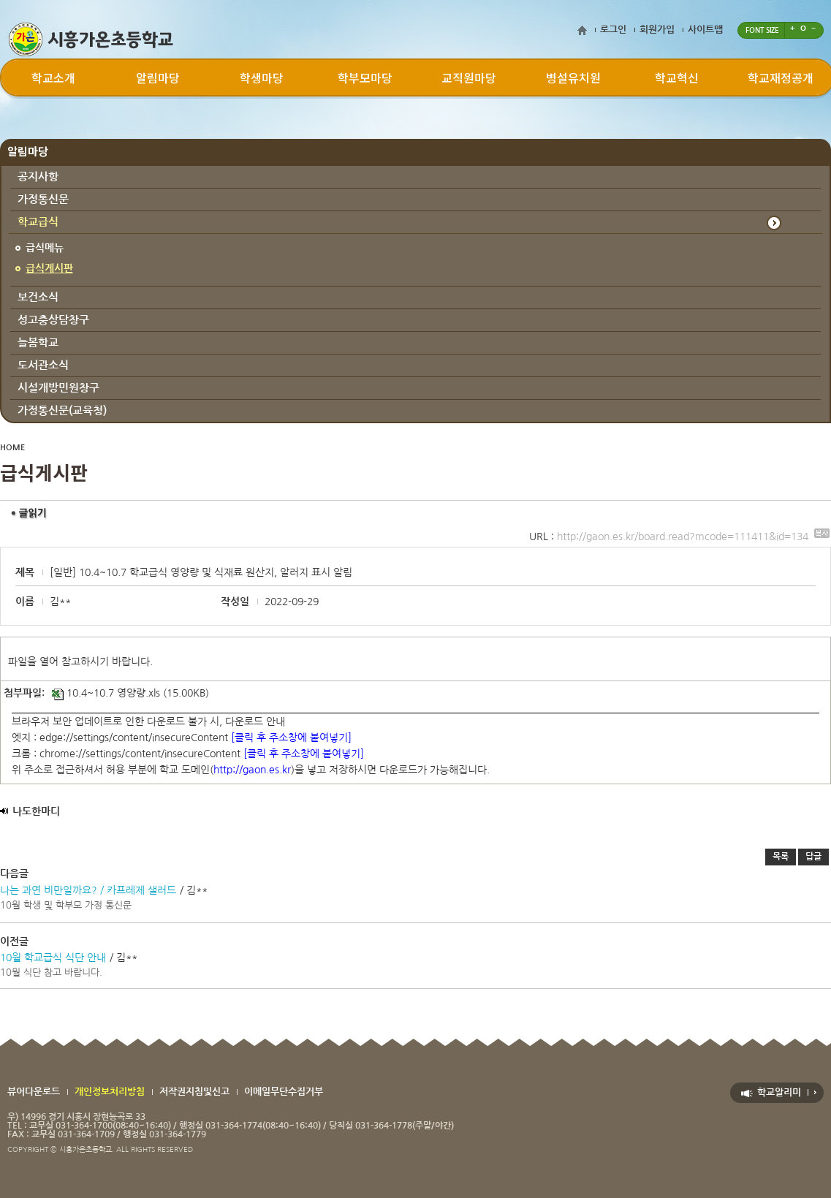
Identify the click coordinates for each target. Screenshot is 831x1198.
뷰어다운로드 (33, 1091)
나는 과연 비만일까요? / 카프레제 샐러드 (88, 890)
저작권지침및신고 (194, 1091)
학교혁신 (677, 77)
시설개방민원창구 (58, 387)
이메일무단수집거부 (283, 1091)
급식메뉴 (45, 248)
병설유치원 (573, 77)
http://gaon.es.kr (252, 770)
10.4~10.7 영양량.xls (106, 693)
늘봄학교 (38, 342)
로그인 (613, 29)
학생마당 (262, 77)
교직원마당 (468, 77)
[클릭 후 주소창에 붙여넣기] (291, 737)
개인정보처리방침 (110, 1091)
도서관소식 (43, 365)
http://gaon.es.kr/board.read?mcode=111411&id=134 (693, 536)
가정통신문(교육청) (62, 410)
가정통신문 (43, 199)
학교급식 (38, 221)
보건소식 (38, 297)
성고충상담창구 (53, 319)
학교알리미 (779, 1092)
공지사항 (38, 176)
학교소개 (53, 77)
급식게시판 (49, 268)
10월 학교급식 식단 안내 (53, 957)
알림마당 (158, 77)
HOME (12, 448)
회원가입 (657, 29)
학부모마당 (365, 77)
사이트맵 (705, 29)
